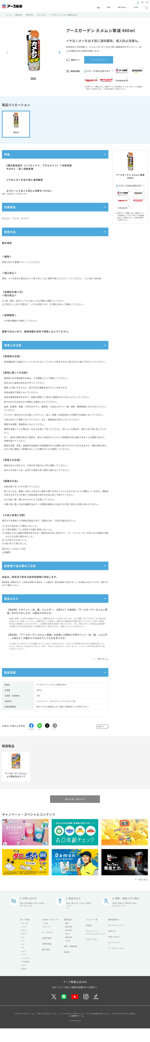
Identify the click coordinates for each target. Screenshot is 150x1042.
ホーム (8, 16)
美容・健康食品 (70, 960)
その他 (67, 954)
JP (134, 4)
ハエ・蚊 (24, 937)
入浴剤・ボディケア (50, 933)
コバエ (23, 940)
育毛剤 (67, 965)
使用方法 (10, 238)
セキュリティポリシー (45, 1027)
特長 (7, 157)
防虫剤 (23, 982)
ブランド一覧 (91, 933)
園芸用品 (18, 16)
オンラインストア (115, 939)
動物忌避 (68, 951)
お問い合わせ (113, 950)
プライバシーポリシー (23, 1027)
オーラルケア (47, 946)
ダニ (23, 951)
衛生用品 (46, 963)
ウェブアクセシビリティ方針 (122, 1027)
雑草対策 (68, 940)
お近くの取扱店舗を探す (99, 72)
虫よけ (23, 944)
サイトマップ (113, 956)
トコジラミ (25, 972)
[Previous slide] (7, 54)
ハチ (23, 958)
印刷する (101, 740)
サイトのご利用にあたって (96, 1027)
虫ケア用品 (25, 933)
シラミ (23, 968)
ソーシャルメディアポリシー (70, 1027)
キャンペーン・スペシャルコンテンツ (95, 945)
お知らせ (112, 944)
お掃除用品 (47, 957)
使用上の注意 (13, 353)
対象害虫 (10, 211)
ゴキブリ (24, 947)
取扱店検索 (113, 933)
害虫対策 (29, 16)
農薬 (67, 937)
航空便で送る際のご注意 (21, 575)
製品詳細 (10, 685)
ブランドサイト (98, 61)
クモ (23, 961)
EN (138, 4)
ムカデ (23, 965)
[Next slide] (59, 54)
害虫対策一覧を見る (75, 812)
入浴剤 (45, 937)
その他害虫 (25, 975)
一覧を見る (101, 670)
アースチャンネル (115, 962)
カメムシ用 (41, 16)
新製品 (89, 939)
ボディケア (47, 940)
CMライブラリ (92, 953)
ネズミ (23, 979)
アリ (23, 954)
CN (143, 4)
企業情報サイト (76, 1029)
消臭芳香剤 (47, 951)
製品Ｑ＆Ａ (12, 609)
